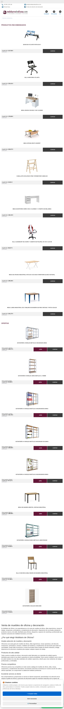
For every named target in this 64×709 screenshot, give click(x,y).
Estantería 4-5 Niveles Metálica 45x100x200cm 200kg (32, 408)
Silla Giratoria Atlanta (31, 77)
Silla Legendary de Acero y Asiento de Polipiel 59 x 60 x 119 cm (32, 241)
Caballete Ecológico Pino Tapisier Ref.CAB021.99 (32, 176)
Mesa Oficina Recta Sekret (32, 143)
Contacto (46, 12)
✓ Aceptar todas (32, 693)
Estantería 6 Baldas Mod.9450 (32, 606)
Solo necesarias (32, 698)
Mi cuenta (54, 12)
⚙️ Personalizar (32, 703)
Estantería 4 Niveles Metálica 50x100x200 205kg (32, 343)
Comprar (52, 51)
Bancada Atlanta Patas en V (32, 44)
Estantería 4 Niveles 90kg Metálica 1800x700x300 (32, 540)
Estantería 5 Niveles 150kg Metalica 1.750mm (32, 375)
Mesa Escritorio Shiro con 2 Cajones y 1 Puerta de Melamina (32, 209)
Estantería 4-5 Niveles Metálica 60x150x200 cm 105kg (32, 441)
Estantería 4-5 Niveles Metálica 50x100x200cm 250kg (32, 474)
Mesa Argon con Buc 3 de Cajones (32, 110)
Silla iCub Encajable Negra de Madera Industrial (32, 573)
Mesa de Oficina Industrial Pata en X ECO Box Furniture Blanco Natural (32, 274)
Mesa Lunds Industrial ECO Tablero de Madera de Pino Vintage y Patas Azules (32, 307)
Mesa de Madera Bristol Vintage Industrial (32, 507)
